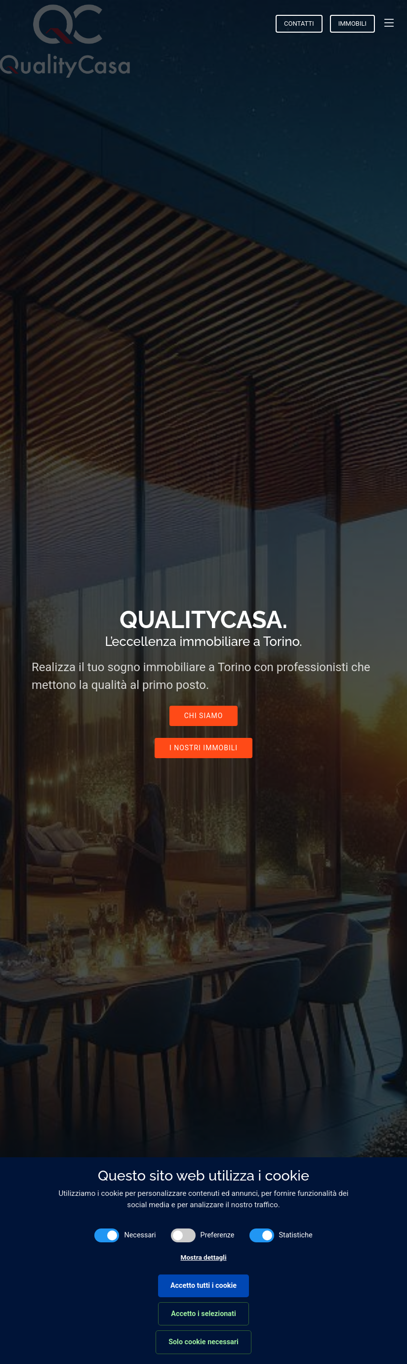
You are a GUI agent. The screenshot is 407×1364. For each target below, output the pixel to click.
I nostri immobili (203, 748)
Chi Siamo (203, 716)
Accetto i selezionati (203, 1314)
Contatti (299, 23)
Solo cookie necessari (203, 1342)
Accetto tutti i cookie (203, 1285)
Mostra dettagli (204, 1257)
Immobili (352, 23)
